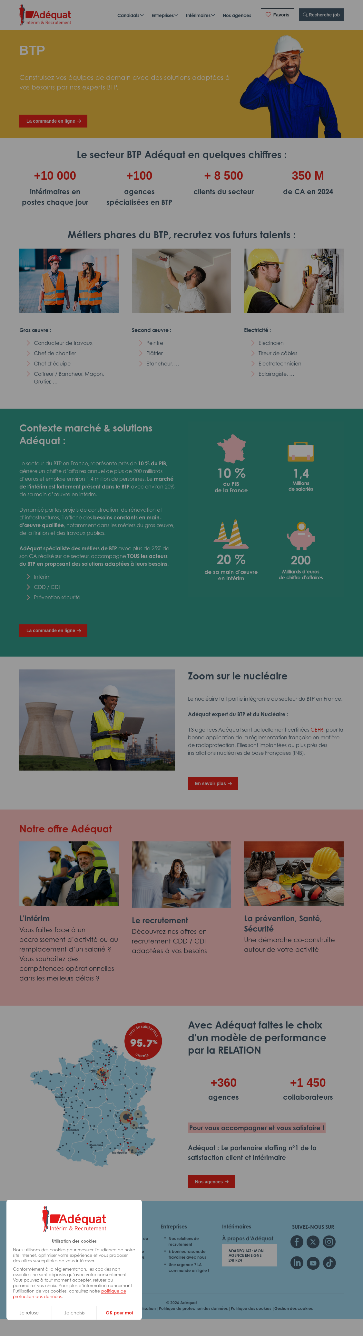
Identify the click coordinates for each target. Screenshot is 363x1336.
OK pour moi (119, 1312)
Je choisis (74, 1312)
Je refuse (29, 1312)
